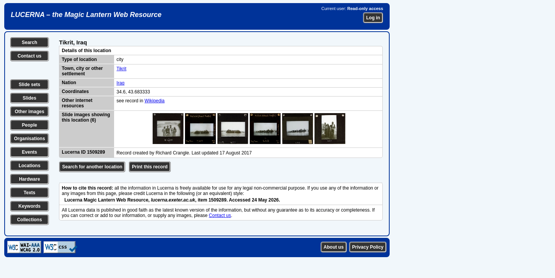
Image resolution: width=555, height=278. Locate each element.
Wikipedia (155, 100)
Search (29, 42)
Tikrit (121, 68)
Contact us (29, 56)
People (29, 125)
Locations (29, 165)
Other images (29, 111)
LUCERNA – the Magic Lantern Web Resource (86, 15)
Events (29, 152)
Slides (29, 98)
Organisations (29, 138)
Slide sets (29, 84)
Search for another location (92, 167)
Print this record (150, 167)
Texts (29, 192)
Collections (29, 219)
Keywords (29, 206)
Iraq (120, 83)
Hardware (29, 179)
